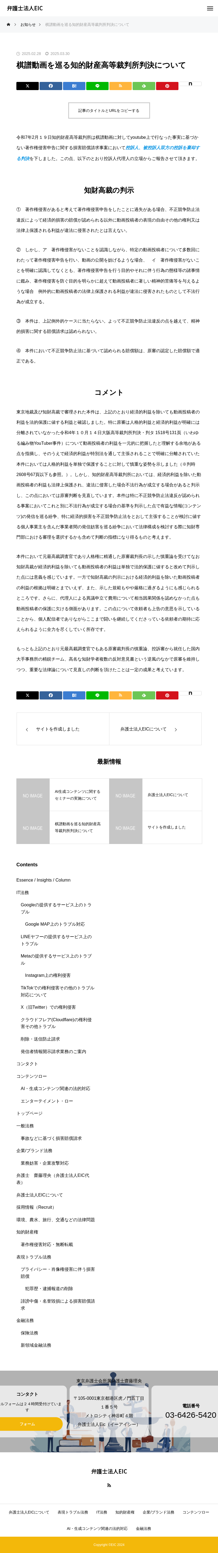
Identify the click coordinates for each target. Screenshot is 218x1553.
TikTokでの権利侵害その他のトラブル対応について (57, 991)
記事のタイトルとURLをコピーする (108, 110)
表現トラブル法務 (33, 1257)
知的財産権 (27, 1232)
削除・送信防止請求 (40, 1039)
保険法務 (29, 1333)
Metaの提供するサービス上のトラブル (56, 959)
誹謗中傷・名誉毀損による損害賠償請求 (58, 1304)
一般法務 (25, 1126)
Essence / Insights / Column (43, 880)
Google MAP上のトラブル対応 (55, 924)
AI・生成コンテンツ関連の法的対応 (55, 1088)
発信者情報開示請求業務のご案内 (53, 1051)
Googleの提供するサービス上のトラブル (56, 908)
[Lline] (97, 86)
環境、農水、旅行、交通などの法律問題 (55, 1219)
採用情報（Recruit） (36, 1207)
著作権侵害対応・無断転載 (47, 1244)
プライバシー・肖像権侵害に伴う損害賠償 (58, 1273)
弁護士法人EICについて (39, 1195)
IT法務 (22, 892)
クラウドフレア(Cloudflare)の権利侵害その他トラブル (56, 1023)
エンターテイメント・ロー (47, 1101)
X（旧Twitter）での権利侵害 (48, 1007)
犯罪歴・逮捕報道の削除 (49, 1288)
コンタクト (27, 1063)
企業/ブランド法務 (34, 1150)
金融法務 (25, 1320)
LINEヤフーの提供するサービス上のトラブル (56, 940)
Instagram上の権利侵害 (48, 975)
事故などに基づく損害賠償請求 (51, 1138)
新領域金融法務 (36, 1345)
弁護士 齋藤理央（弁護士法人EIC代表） (52, 1179)
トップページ (29, 1113)
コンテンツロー (31, 1076)
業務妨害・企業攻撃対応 (45, 1163)
